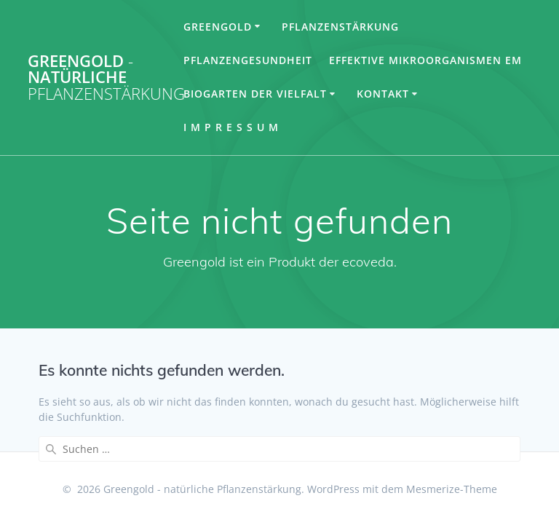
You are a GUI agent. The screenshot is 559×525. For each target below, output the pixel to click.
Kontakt (383, 93)
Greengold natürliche (106, 77)
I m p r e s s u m (231, 127)
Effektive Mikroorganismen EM (425, 60)
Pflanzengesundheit (247, 60)
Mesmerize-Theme (451, 489)
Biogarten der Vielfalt (255, 93)
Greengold (217, 26)
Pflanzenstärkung (340, 26)
